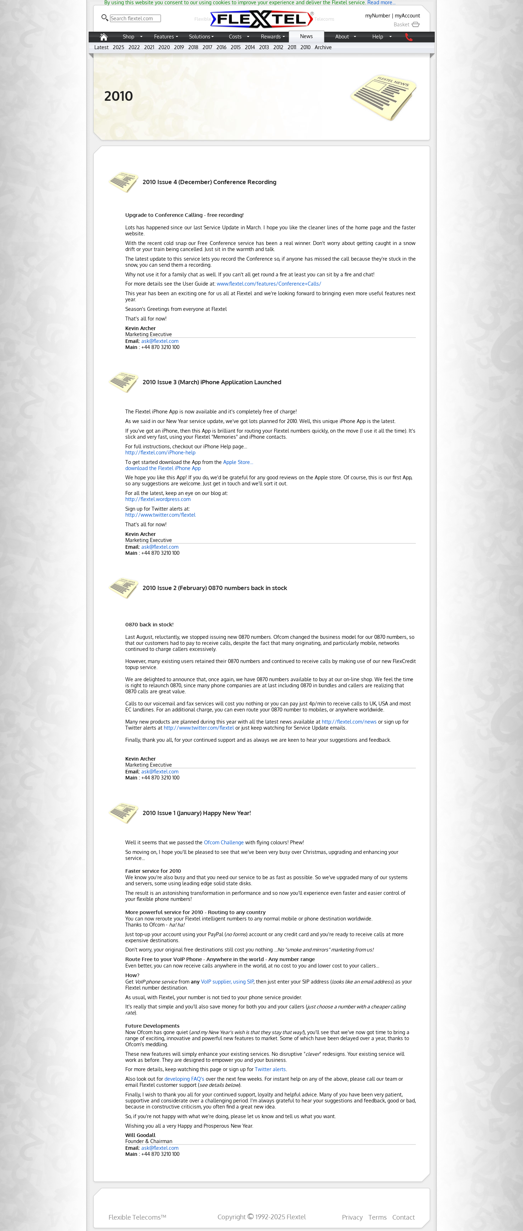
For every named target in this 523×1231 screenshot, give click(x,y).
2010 (305, 47)
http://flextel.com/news (349, 722)
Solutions (199, 36)
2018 (193, 47)
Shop (128, 36)
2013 (264, 47)
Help (377, 36)
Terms (377, 1217)
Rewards (271, 36)
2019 (179, 47)
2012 (278, 47)
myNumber (377, 15)
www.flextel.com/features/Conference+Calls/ (269, 284)
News (306, 36)
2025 (118, 47)
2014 (250, 47)
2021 (149, 47)
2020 (164, 47)
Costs (235, 36)
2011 (292, 47)
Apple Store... (238, 462)
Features (164, 36)
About (342, 36)
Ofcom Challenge (224, 842)
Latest (101, 47)
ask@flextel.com (159, 341)
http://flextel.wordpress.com (157, 499)
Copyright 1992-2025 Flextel (262, 1216)
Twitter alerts (270, 1069)
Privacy (352, 1217)
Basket (407, 24)
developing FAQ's (184, 1079)
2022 (134, 47)
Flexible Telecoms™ (137, 1217)
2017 (207, 47)
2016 (221, 47)
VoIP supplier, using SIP (227, 982)
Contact (403, 1217)
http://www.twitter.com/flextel (160, 515)
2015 (236, 47)
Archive (323, 47)
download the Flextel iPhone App (163, 468)
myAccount (407, 15)
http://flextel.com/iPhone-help (160, 452)
